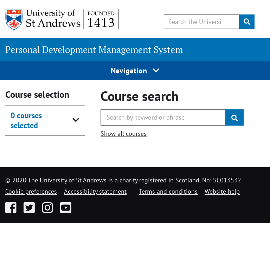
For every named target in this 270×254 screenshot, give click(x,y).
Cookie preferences (31, 191)
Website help (222, 191)
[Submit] (247, 21)
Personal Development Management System (94, 49)
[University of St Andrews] (62, 19)
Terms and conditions (168, 191)
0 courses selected (26, 120)
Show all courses (124, 133)
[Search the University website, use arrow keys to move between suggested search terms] (201, 21)
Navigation (135, 70)
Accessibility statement (95, 191)
